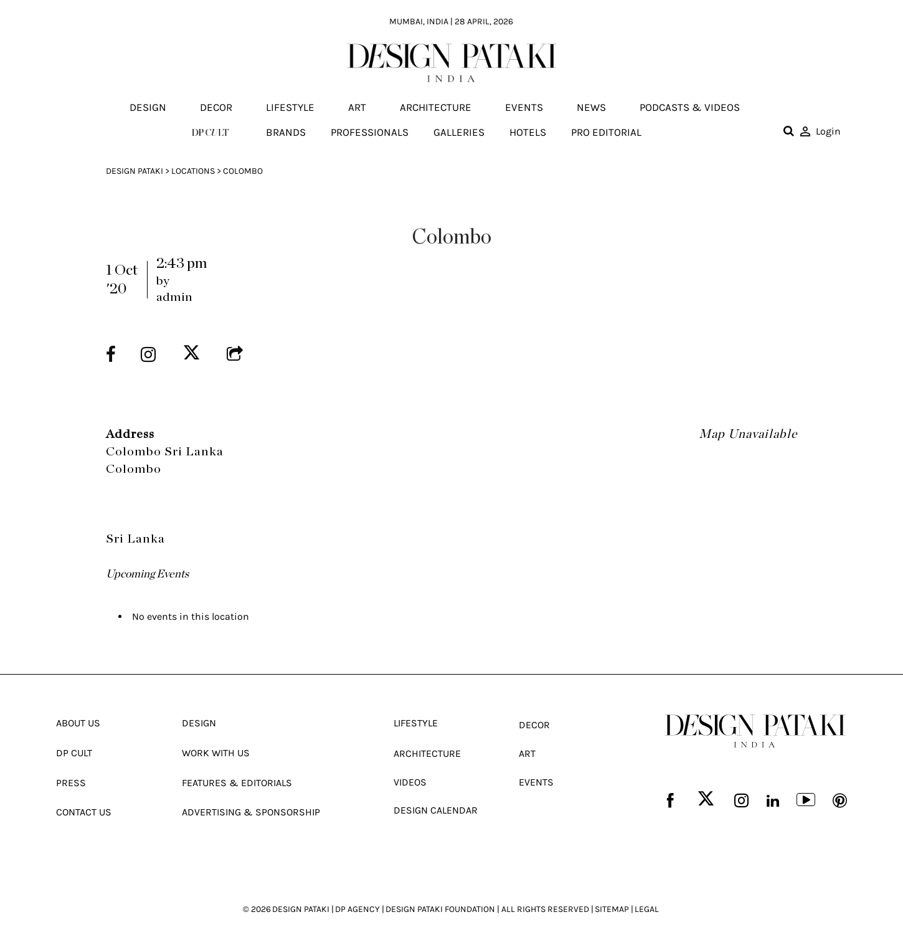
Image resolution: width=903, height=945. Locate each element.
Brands (286, 132)
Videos (410, 781)
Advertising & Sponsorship (251, 811)
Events (524, 107)
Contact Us (83, 811)
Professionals (370, 132)
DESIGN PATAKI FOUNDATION (440, 907)
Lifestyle (290, 107)
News (591, 107)
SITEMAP (612, 907)
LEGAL (647, 907)
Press (71, 781)
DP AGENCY (357, 907)
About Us (78, 723)
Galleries (459, 132)
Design (148, 107)
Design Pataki (134, 171)
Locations (193, 171)
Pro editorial (606, 132)
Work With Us (216, 752)
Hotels (527, 132)
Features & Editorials (237, 781)
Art (357, 107)
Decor (216, 107)
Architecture (435, 107)
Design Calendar (436, 809)
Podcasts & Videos (690, 107)
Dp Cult (74, 752)
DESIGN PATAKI (300, 907)
